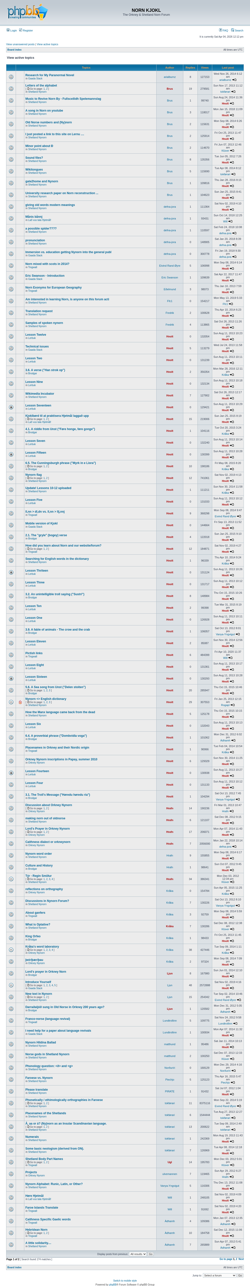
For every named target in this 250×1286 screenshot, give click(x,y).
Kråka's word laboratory (42, 946)
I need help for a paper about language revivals (58, 1030)
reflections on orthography (44, 889)
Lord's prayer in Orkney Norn (45, 971)
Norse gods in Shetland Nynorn (47, 1054)
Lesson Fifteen (35, 452)
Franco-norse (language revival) (47, 1019)
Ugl (170, 1162)
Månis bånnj (33, 216)
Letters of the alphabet (41, 85)
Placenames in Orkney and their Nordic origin (57, 747)
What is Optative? (37, 924)
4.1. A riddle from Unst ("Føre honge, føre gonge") (60, 429)
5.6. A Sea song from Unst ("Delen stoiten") (55, 687)
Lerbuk (32, 338)
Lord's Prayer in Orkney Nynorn (47, 828)
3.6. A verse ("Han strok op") (45, 370)
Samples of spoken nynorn (44, 323)
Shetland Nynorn (37, 91)
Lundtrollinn (170, 1020)
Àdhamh (225, 740)
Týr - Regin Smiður (38, 876)
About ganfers (35, 912)
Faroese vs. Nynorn (39, 1078)
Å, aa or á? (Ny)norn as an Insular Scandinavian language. (65, 1123)
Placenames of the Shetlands (45, 1113)
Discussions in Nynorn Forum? (47, 901)
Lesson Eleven (35, 641)
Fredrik (170, 312)
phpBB (113, 1284)
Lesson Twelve (35, 334)
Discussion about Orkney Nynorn (48, 805)
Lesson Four (34, 783)
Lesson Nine (34, 382)
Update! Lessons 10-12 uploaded (48, 488)
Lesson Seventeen (38, 405)
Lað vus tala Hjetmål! (39, 220)
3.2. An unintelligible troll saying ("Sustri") (54, 594)
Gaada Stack (35, 78)
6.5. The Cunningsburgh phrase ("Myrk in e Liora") (60, 463)
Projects (31, 1172)
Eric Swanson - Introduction (44, 275)
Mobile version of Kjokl (41, 523)
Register (26, 30)
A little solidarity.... (38, 1243)
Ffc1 (169, 301)
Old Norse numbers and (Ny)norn (48, 122)
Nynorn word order (38, 853)
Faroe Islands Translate (41, 1207)
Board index (14, 49)
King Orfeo (32, 936)
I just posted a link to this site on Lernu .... (54, 134)
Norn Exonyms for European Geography (53, 287)
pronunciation (35, 240)
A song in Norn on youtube (44, 110)
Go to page (226, 1259)
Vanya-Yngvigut (225, 634)
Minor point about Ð (39, 146)
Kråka (225, 374)
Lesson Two (33, 358)
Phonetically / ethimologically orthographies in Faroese (64, 1100)
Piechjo (169, 1079)
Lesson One (33, 618)
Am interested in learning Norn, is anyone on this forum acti (67, 299)
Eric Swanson (169, 277)
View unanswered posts (20, 44)
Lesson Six (33, 724)
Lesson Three (34, 582)
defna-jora (170, 206)
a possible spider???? (40, 228)
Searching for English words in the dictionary (57, 559)
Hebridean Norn (36, 1229)
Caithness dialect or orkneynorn (47, 842)
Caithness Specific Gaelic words (48, 1219)
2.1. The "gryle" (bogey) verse (46, 535)
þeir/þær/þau (34, 960)
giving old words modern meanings (50, 205)
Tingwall (32, 267)
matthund (169, 1044)
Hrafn (169, 808)
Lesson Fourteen (37, 771)
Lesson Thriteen (36, 570)
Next (241, 1259)
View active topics (47, 44)
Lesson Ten (33, 606)
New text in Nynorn (38, 994)
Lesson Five (33, 500)
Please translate (36, 1089)
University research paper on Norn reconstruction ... (61, 193)
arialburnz (170, 76)
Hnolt (225, 103)
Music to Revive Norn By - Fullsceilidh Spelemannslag (63, 99)
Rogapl (225, 705)
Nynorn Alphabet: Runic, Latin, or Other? (54, 1184)
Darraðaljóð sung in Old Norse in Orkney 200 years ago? (64, 1007)
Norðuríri (170, 1067)
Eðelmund (170, 289)
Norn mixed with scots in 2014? (47, 264)
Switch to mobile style (125, 1280)
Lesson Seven (35, 441)
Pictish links (33, 653)
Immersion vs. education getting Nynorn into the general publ (68, 252)
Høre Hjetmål (34, 1196)
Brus (170, 88)
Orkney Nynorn (36, 762)
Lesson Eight (34, 665)
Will (225, 221)
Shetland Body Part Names (44, 1159)
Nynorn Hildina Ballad (40, 1042)
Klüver (225, 150)
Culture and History (39, 865)
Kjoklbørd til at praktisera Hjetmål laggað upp (57, 416)
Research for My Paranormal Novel (49, 75)
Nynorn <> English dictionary (45, 699)
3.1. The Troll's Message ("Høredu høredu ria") (57, 794)
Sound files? (34, 157)
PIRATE (170, 1091)
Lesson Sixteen (36, 677)
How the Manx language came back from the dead (60, 712)
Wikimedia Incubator (39, 393)
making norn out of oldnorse (45, 818)
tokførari (225, 91)
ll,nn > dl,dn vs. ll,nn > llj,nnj (45, 511)
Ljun (169, 973)
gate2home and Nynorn (41, 181)
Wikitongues (34, 169)
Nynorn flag (33, 475)
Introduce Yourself (38, 982)
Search (237, 30)
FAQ (223, 30)
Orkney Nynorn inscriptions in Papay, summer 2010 (61, 759)
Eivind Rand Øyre (169, 265)
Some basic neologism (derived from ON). (54, 1148)
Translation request (39, 311)
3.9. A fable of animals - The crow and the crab (57, 629)
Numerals (32, 1137)
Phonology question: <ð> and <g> (49, 1066)
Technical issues (37, 346)
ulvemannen (169, 1173)
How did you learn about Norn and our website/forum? (63, 545)
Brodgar (32, 373)
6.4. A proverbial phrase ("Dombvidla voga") (56, 735)
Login (12, 30)
